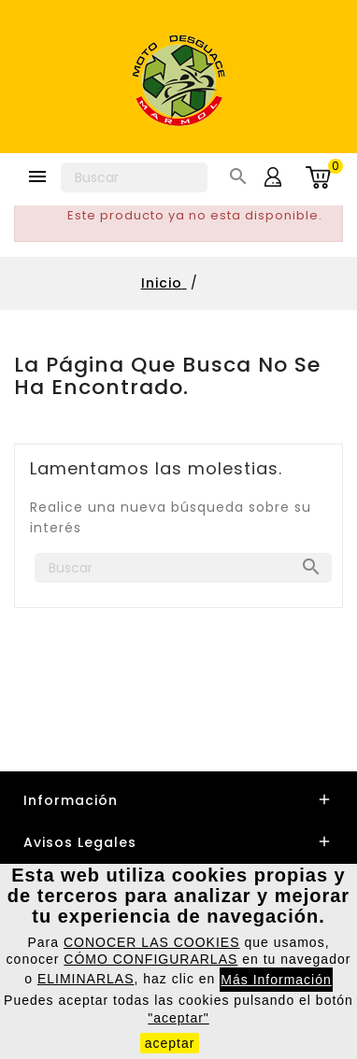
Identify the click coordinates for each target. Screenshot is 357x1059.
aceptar (170, 1043)
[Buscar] (134, 177)
